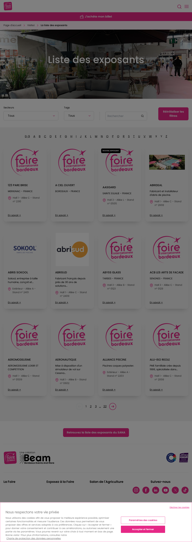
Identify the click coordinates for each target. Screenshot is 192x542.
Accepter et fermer (143, 529)
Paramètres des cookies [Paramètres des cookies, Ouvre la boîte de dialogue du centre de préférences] (143, 520)
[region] (96, 522)
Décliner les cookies (179, 507)
